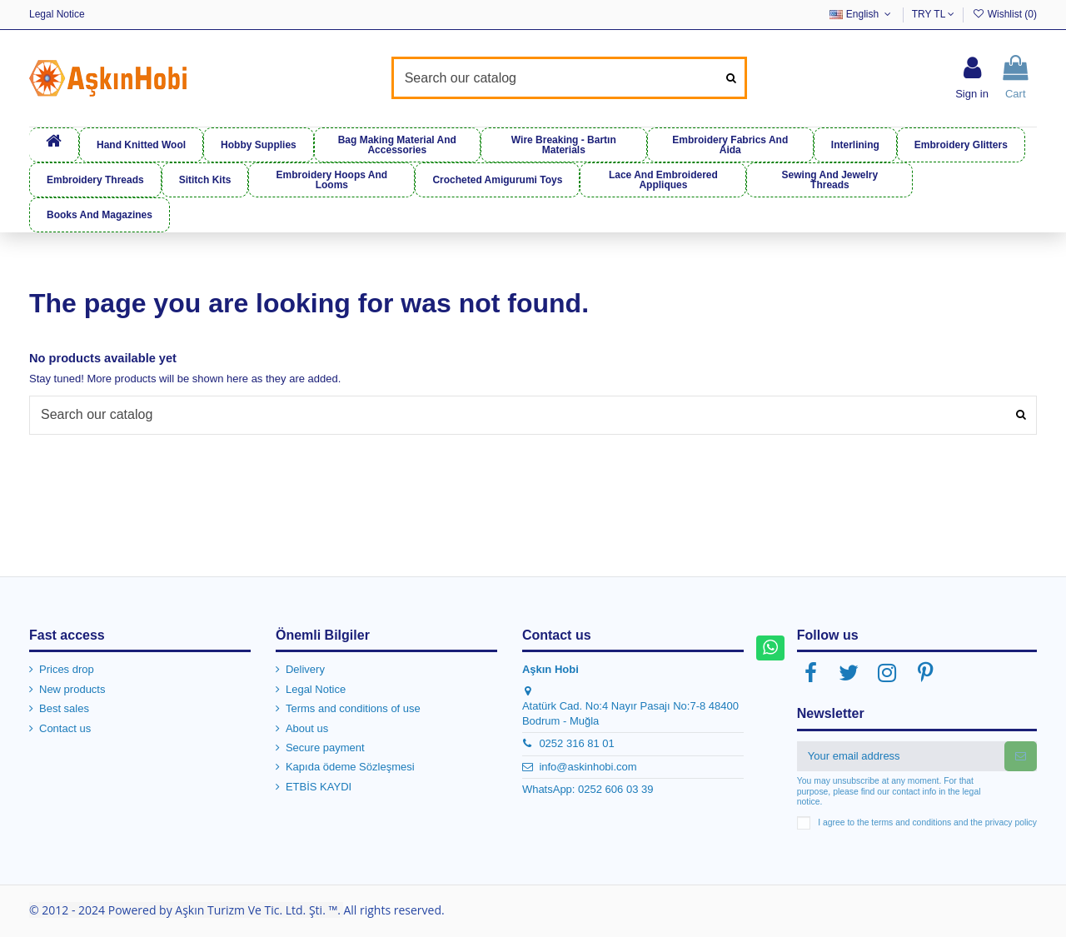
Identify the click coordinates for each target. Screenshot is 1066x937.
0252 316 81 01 (576, 743)
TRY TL (933, 14)
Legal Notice (57, 14)
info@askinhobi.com (587, 766)
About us (307, 728)
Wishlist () (1004, 14)
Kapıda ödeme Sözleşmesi (350, 766)
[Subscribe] (1020, 755)
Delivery (305, 669)
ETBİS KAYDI (318, 786)
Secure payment (325, 747)
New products (72, 689)
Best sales (64, 708)
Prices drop (66, 669)
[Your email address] (900, 755)
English (861, 14)
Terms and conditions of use (353, 708)
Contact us (65, 728)
